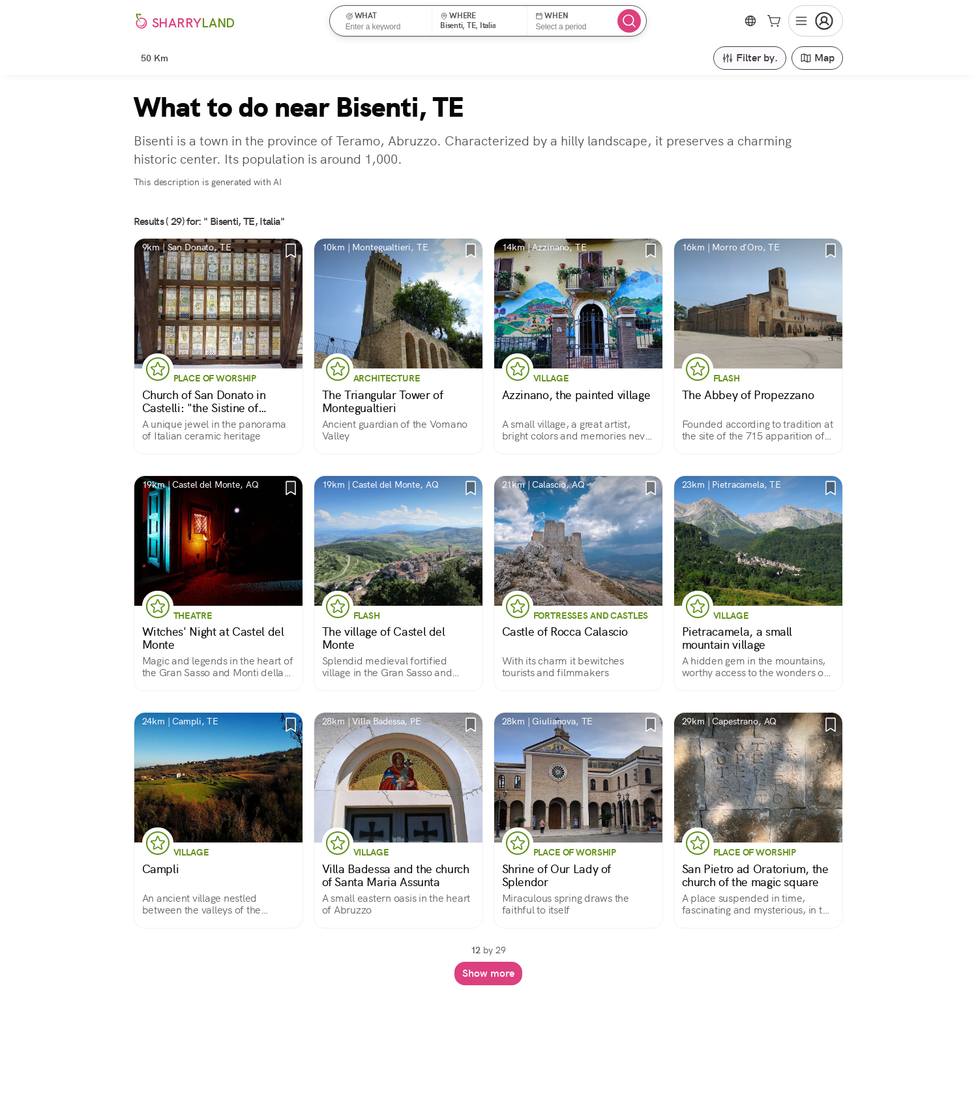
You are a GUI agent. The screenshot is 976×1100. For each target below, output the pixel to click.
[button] (385, 21)
